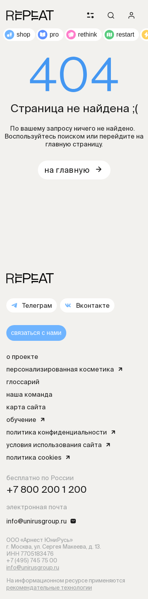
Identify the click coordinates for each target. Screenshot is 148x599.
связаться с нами (36, 332)
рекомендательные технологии (49, 587)
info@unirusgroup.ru (32, 567)
